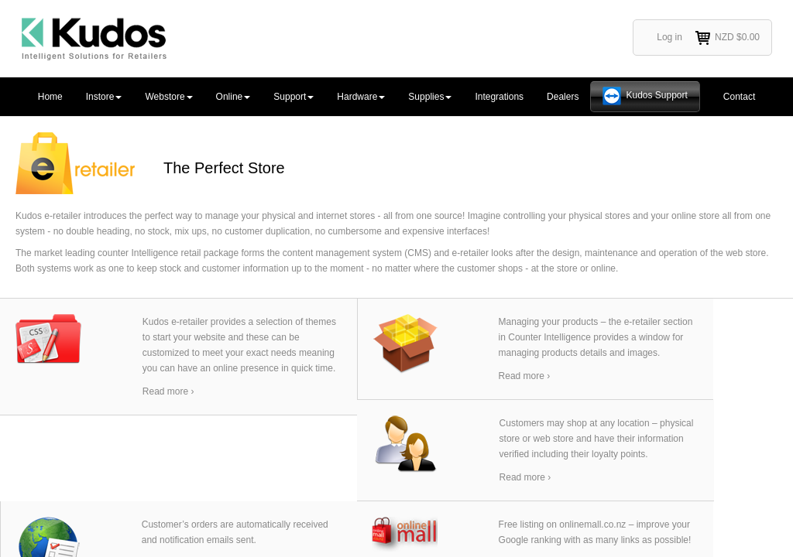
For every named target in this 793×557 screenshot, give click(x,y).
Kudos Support (656, 95)
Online (233, 96)
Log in (669, 37)
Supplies (429, 96)
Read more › (168, 391)
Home (50, 96)
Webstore (168, 96)
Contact (739, 96)
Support (293, 96)
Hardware (361, 96)
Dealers (562, 96)
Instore (104, 96)
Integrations (499, 96)
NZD (727, 38)
